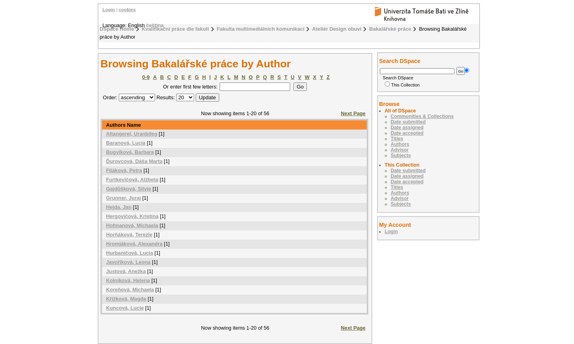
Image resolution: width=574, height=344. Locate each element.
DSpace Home (117, 29)
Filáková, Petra (124, 170)
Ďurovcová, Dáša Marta (134, 161)
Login (108, 9)
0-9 (146, 77)
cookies (127, 9)
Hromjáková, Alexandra (134, 244)
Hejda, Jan (119, 207)
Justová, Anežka (126, 271)
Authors (400, 144)
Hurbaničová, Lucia (129, 253)
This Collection (402, 85)
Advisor (400, 150)
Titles (397, 139)
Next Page (353, 113)
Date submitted (408, 122)
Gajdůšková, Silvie (128, 189)
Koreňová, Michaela (130, 290)
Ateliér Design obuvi (337, 29)
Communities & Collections (422, 116)
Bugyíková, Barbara (130, 152)
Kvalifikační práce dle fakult (175, 29)
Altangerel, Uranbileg (131, 134)
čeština (155, 25)
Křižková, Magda (126, 299)
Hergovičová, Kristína (132, 216)
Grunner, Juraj (123, 198)
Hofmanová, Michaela (132, 225)
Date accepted (407, 133)
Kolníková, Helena (128, 280)
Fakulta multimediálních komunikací (261, 29)
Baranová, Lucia (125, 143)
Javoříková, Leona (128, 262)
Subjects (401, 155)
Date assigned (407, 127)
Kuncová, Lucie (125, 308)
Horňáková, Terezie (129, 235)
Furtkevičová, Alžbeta (132, 180)
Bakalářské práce (390, 29)
